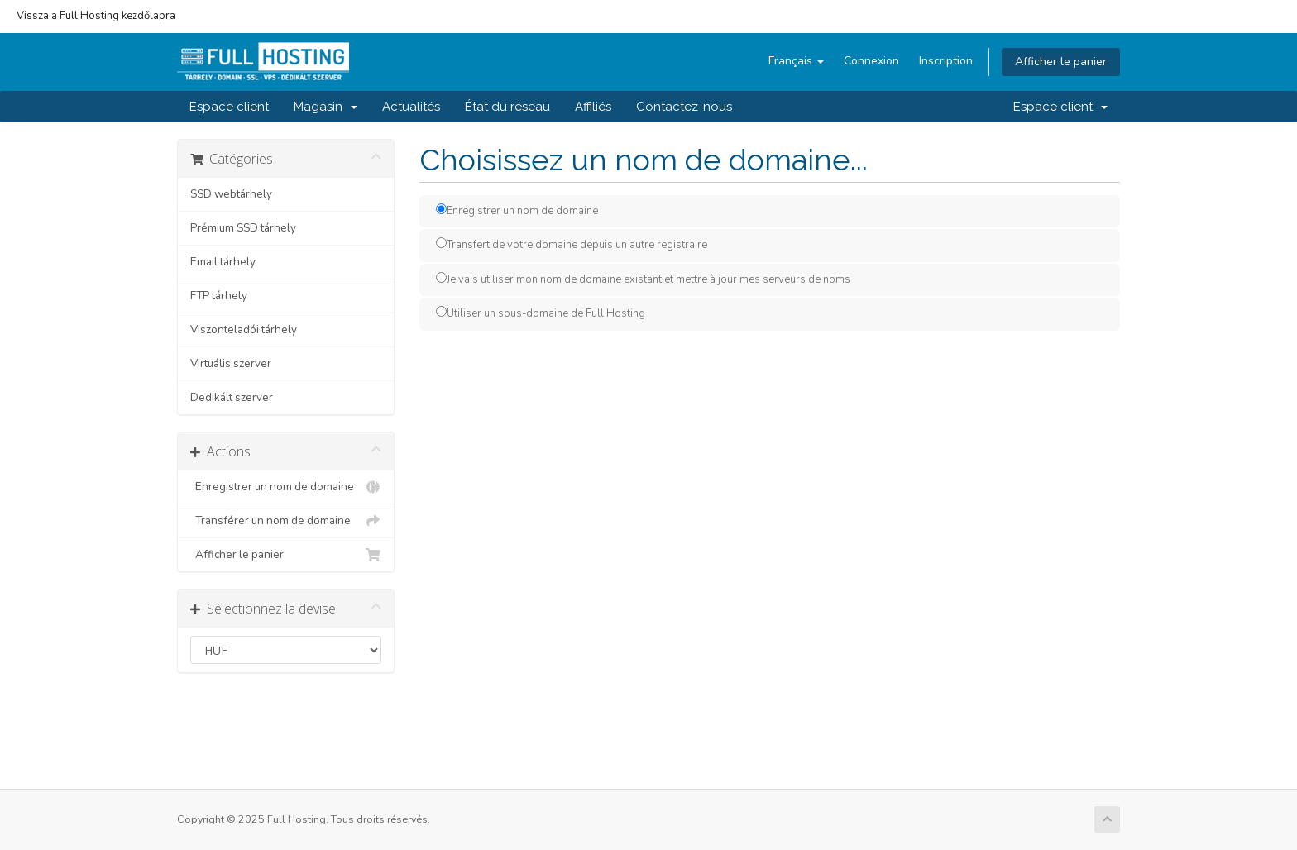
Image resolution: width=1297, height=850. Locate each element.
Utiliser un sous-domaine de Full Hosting (540, 313)
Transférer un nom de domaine (285, 521)
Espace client (229, 106)
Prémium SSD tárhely (243, 228)
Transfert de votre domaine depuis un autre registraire (571, 244)
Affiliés (593, 106)
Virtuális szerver (230, 363)
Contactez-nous (684, 106)
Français (796, 61)
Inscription (946, 61)
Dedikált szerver (231, 397)
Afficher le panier (1061, 61)
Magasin (325, 106)
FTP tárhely (218, 295)
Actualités (411, 106)
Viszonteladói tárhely (243, 329)
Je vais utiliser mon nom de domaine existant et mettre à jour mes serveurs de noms (643, 279)
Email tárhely (223, 262)
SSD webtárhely (231, 194)
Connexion (871, 61)
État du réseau (507, 106)
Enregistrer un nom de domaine (285, 487)
